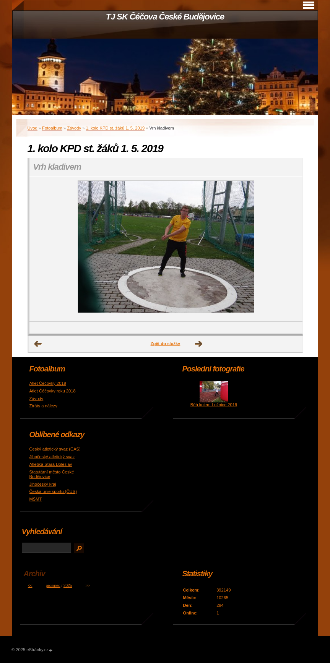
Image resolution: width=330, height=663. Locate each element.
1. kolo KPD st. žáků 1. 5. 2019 (115, 128)
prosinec (53, 586)
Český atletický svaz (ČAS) (55, 449)
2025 (67, 586)
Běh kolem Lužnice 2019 (213, 404)
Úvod (32, 128)
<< (30, 586)
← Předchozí (38, 344)
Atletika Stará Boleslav (50, 464)
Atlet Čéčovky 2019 (47, 383)
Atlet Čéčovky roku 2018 (52, 391)
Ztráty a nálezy (43, 406)
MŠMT (35, 499)
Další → (199, 344)
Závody (74, 128)
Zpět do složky (165, 343)
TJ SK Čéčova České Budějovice (165, 16)
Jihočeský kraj (42, 484)
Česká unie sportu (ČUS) (53, 491)
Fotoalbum (52, 128)
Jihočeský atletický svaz (52, 456)
